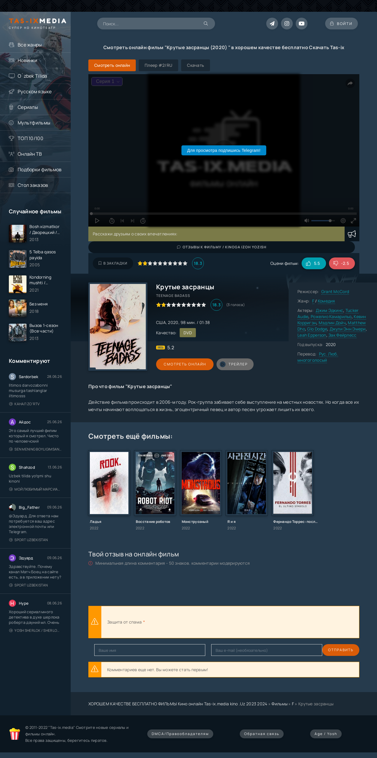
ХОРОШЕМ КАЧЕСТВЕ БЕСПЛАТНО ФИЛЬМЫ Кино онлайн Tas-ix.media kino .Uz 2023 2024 (177, 704)
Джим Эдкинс (329, 310)
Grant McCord (335, 291)
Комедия (326, 301)
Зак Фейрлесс (342, 335)
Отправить (107, 649)
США (161, 322)
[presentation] (211, 622)
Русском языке (35, 91)
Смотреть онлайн (183, 364)
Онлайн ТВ (30, 154)
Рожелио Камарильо (331, 316)
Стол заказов (33, 185)
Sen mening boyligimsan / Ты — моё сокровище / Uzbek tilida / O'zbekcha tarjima (35, 451)
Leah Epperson (311, 335)
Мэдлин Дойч (332, 322)
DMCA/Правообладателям (180, 733)
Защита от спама (124, 622)
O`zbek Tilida (32, 76)
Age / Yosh (326, 733)
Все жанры (30, 44)
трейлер (230, 364)
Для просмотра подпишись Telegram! (224, 150)
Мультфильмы (34, 122)
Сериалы (28, 107)
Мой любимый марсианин (35, 491)
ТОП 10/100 (30, 138)
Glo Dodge (317, 329)
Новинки (27, 60)
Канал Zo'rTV (24, 406)
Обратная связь (261, 733)
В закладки (113, 263)
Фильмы (279, 704)
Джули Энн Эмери (348, 329)
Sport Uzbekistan (28, 542)
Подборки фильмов (40, 169)
